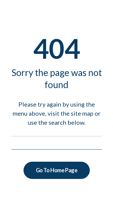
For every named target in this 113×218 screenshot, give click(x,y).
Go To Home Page (56, 170)
